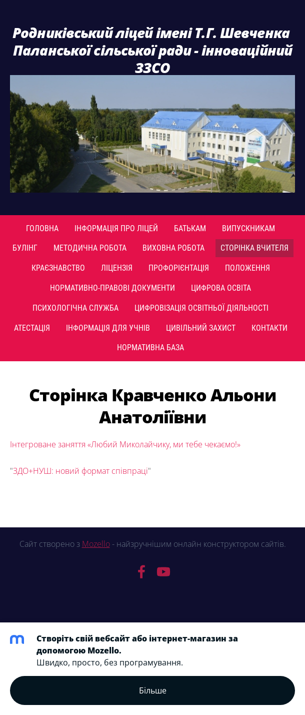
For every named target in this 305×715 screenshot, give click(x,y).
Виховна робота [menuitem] (173, 248)
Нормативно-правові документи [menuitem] (112, 288)
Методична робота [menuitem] (90, 248)
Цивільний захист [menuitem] (201, 328)
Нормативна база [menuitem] (150, 347)
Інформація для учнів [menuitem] (108, 328)
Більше (152, 690)
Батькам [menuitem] (190, 228)
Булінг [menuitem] (25, 248)
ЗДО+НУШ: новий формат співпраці (80, 470)
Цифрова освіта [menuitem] (221, 288)
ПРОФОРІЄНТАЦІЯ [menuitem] (178, 268)
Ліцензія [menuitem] (116, 268)
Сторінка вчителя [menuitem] (254, 248)
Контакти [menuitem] (270, 328)
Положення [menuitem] (247, 268)
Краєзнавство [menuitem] (58, 268)
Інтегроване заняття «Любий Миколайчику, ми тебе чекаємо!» (125, 444)
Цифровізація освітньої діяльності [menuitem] (201, 308)
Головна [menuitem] (42, 228)
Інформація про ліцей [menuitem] (116, 228)
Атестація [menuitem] (32, 328)
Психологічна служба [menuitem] (75, 308)
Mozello (96, 543)
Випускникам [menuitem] (248, 228)
